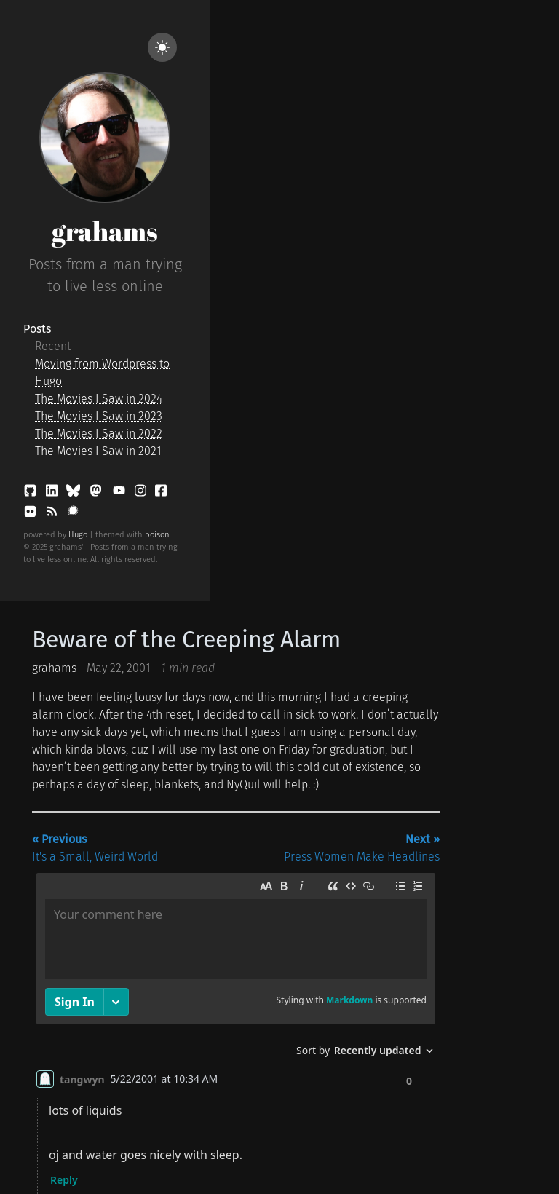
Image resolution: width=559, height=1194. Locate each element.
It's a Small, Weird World (95, 847)
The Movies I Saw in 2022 (98, 433)
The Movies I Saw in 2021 (98, 451)
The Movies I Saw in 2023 (98, 416)
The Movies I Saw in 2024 (98, 399)
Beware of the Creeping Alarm (186, 639)
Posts (37, 329)
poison (157, 534)
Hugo (77, 534)
